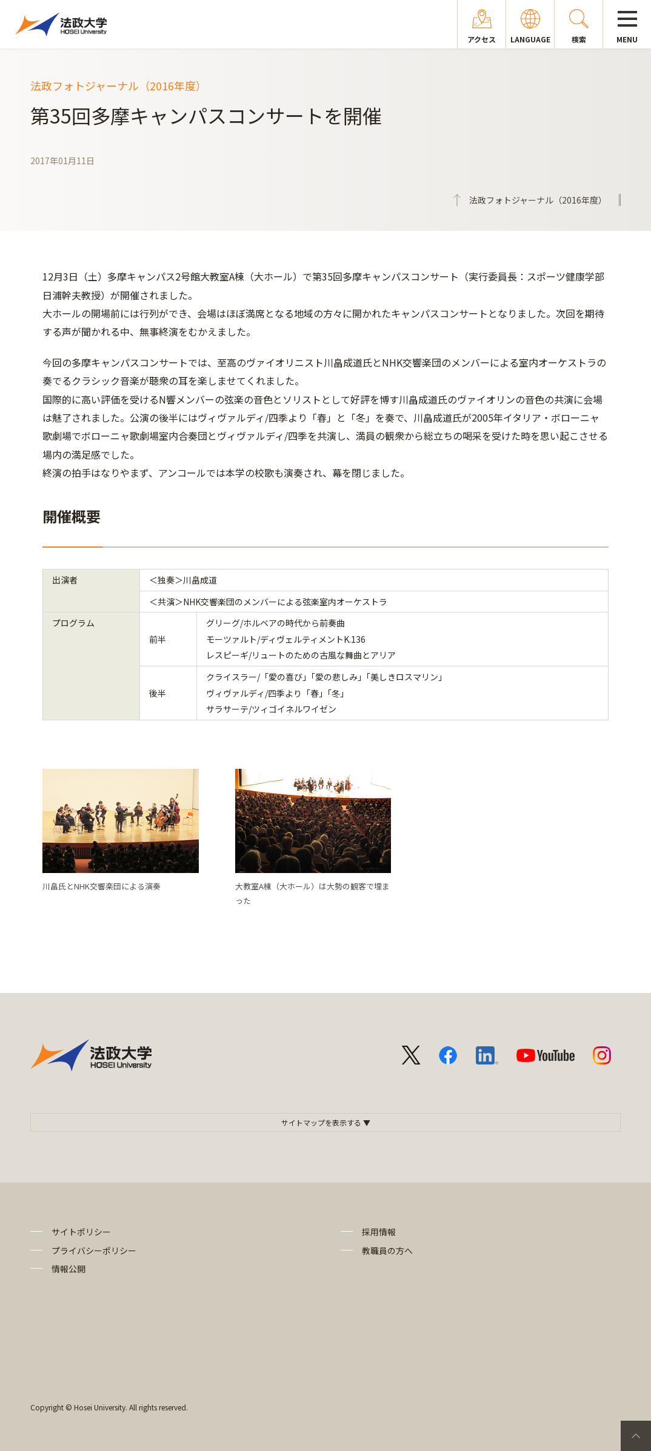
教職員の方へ (387, 1250)
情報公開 (68, 1269)
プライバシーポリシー (94, 1250)
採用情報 (379, 1232)
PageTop (636, 1436)
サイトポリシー (81, 1232)
